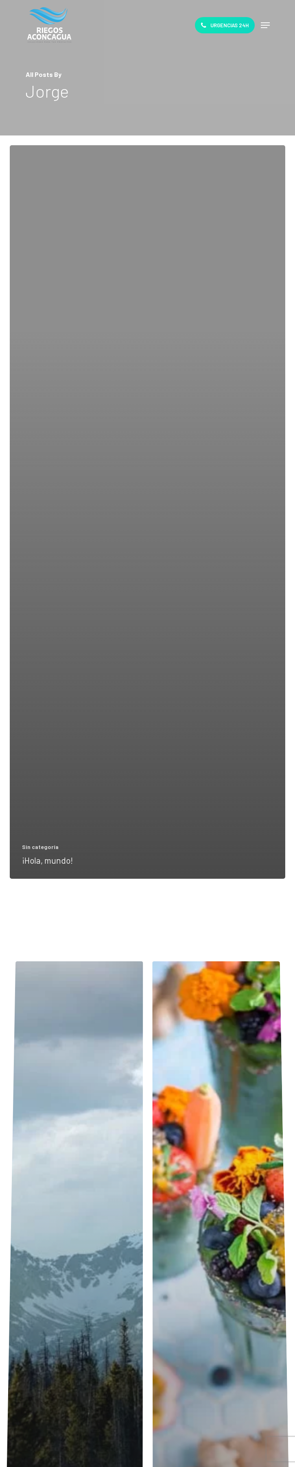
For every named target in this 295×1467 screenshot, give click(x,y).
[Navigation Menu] (265, 25)
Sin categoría (40, 846)
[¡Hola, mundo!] (147, 512)
